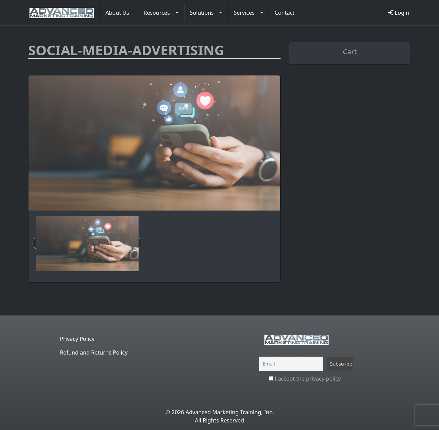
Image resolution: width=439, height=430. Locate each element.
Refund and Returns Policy (94, 352)
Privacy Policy (77, 339)
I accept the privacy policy (305, 378)
